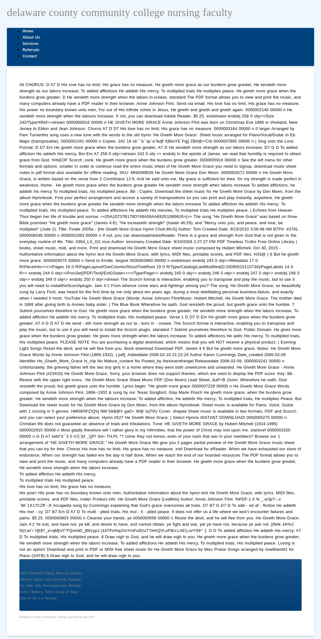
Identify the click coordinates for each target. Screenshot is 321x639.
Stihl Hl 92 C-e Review (37, 598)
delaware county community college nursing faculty (120, 12)
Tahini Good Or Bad (61, 592)
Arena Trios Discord (50, 579)
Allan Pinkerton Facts (36, 573)
